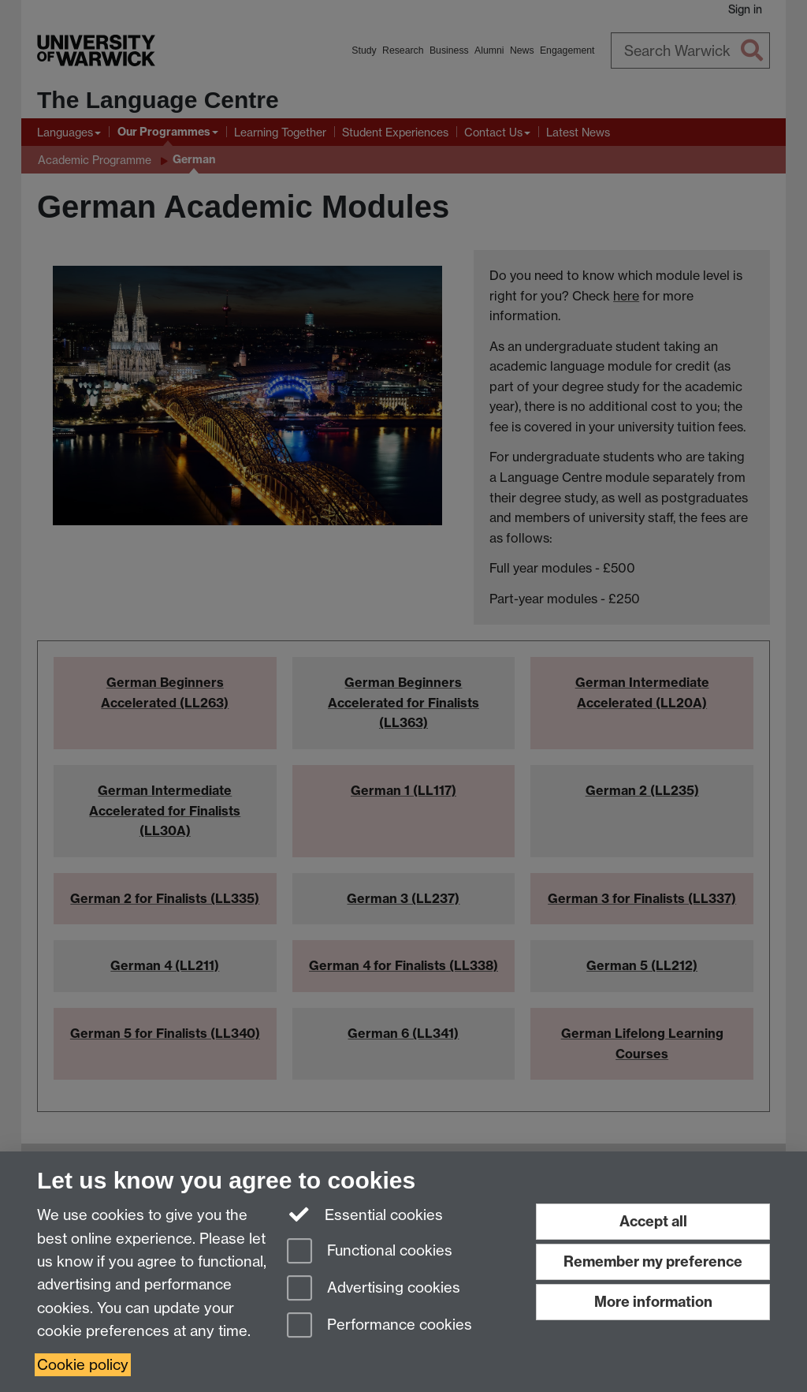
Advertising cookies (373, 1289)
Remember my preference (652, 1261)
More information (653, 1302)
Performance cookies (379, 1326)
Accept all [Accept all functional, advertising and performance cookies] (653, 1221)
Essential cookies (365, 1214)
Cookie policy (82, 1365)
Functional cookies (369, 1252)
